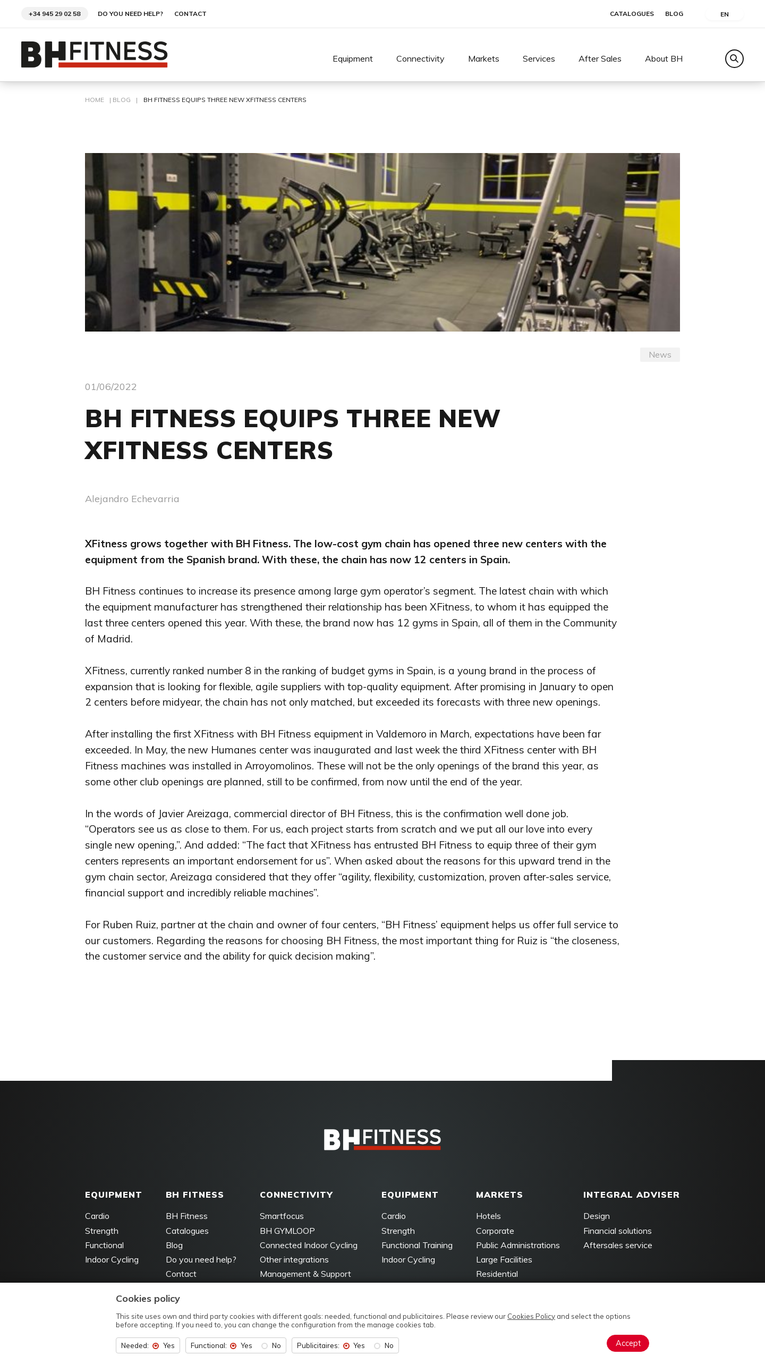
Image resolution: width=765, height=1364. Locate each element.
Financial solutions (617, 1231)
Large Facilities (504, 1260)
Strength (101, 1231)
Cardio (97, 1217)
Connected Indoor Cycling (309, 1246)
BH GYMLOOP (287, 1231)
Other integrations (294, 1260)
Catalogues (632, 14)
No (276, 1346)
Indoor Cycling (112, 1260)
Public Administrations (518, 1246)
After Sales (600, 59)
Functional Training (417, 1246)
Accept (628, 1343)
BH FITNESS (195, 1195)
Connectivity (420, 59)
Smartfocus (282, 1217)
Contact (190, 14)
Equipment (353, 59)
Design (596, 1217)
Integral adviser (631, 1195)
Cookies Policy (531, 1316)
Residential (497, 1274)
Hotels (488, 1217)
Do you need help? (130, 14)
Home (94, 101)
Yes (169, 1346)
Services (539, 59)
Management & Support (305, 1274)
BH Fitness (187, 1217)
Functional (104, 1246)
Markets (483, 59)
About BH (664, 59)
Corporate (495, 1231)
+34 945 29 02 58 (54, 14)
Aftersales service (617, 1246)
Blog (674, 14)
